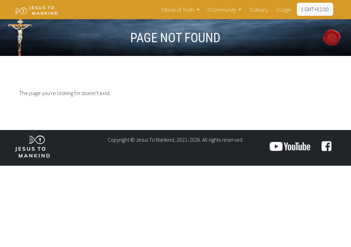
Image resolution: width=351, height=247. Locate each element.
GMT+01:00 (315, 9)
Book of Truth (178, 9)
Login (283, 9)
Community (223, 9)
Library (259, 9)
